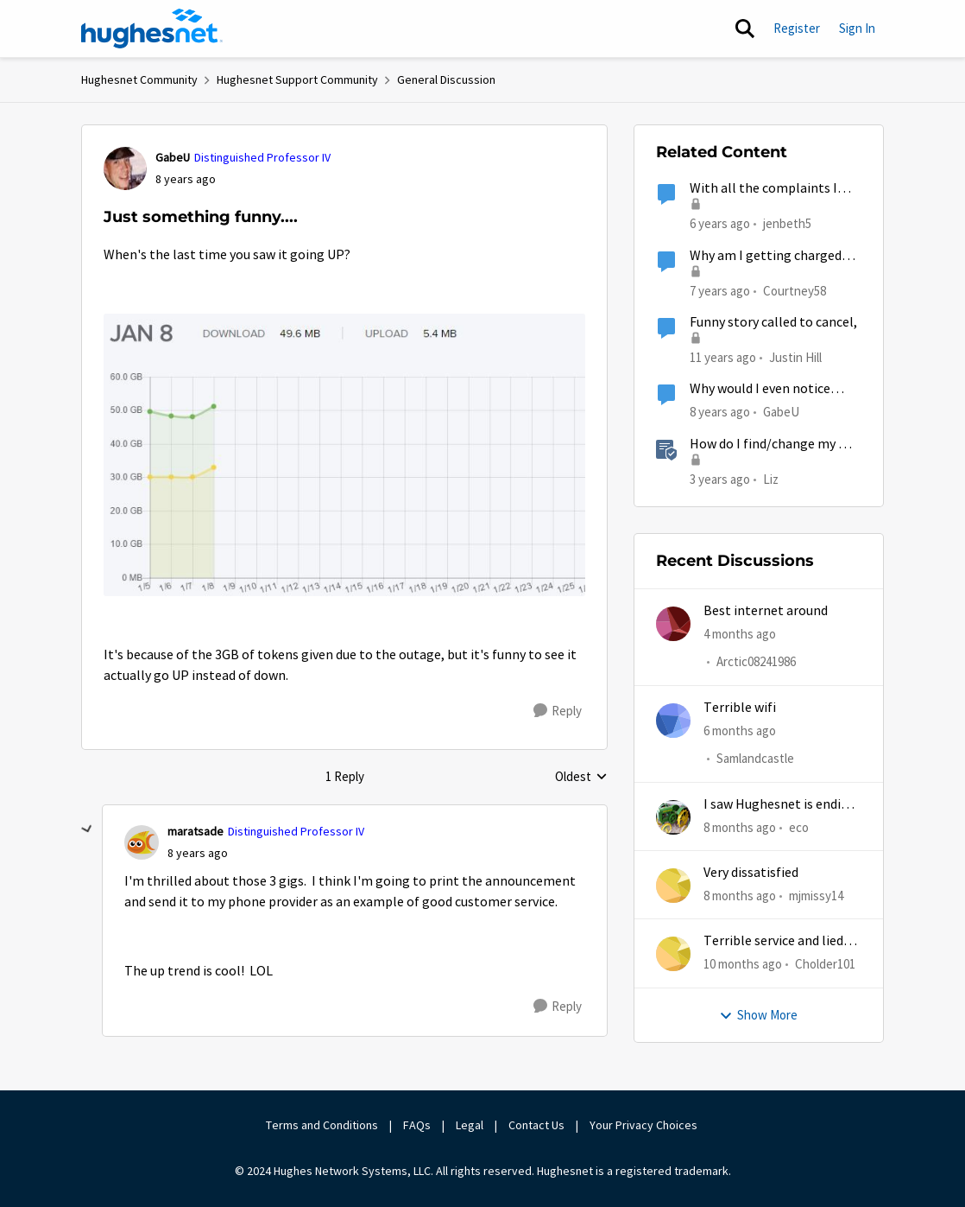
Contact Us (536, 1125)
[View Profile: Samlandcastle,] (673, 720)
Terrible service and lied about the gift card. (773, 941)
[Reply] (557, 711)
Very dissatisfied (750, 872)
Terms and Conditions (322, 1125)
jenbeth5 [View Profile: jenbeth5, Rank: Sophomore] (787, 223)
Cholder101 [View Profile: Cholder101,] (825, 964)
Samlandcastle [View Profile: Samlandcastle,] (755, 758)
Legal (469, 1125)
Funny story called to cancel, (773, 322)
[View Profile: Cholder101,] (673, 954)
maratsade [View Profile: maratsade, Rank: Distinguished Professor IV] (195, 831)
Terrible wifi (739, 707)
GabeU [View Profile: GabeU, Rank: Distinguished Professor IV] (172, 157)
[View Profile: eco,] (673, 817)
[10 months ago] (742, 965)
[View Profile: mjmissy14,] (673, 885)
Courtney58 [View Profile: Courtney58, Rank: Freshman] (794, 290)
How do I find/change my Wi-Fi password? (774, 444)
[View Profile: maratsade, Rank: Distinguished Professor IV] (141, 842)
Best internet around (765, 610)
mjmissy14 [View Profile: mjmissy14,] (816, 895)
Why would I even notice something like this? (760, 389)
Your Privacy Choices (645, 1125)
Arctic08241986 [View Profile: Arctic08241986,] (756, 662)
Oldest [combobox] (581, 777)
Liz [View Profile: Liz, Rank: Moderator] (771, 478)
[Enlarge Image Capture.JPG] (344, 455)
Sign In (857, 28)
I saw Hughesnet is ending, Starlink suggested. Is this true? (781, 805)
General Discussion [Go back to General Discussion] (446, 79)
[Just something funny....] (197, 853)
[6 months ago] (739, 731)
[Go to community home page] (152, 28)
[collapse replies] (87, 829)
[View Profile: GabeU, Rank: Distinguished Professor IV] (125, 168)
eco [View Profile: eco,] (799, 827)
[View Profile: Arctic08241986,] (673, 624)
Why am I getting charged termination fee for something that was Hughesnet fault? (766, 256)
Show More (758, 1015)
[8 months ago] (739, 828)
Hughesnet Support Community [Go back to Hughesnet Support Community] (297, 79)
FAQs (417, 1125)
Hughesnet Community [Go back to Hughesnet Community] (139, 79)
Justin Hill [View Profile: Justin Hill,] (795, 357)
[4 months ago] (739, 635)
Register (796, 28)
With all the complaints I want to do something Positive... (763, 189)
